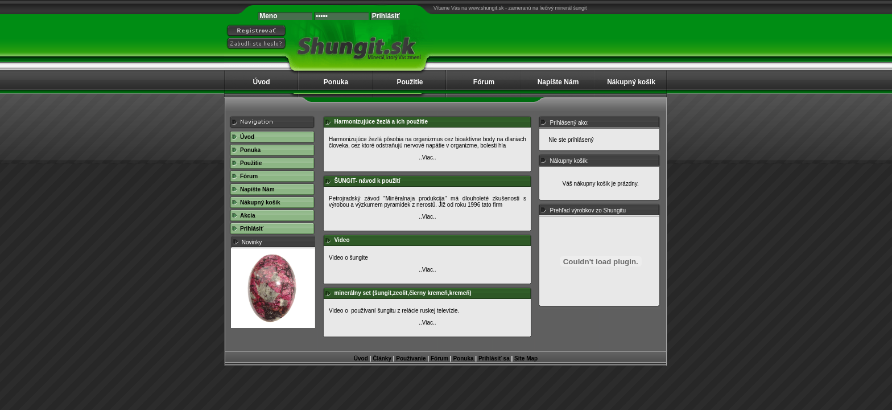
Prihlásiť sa (494, 358)
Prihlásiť (251, 229)
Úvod (261, 82)
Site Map (526, 358)
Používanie (411, 358)
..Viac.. (427, 157)
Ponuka (336, 82)
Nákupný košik (631, 82)
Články (382, 358)
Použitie (410, 82)
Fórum (483, 82)
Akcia (247, 215)
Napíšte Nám (558, 82)
